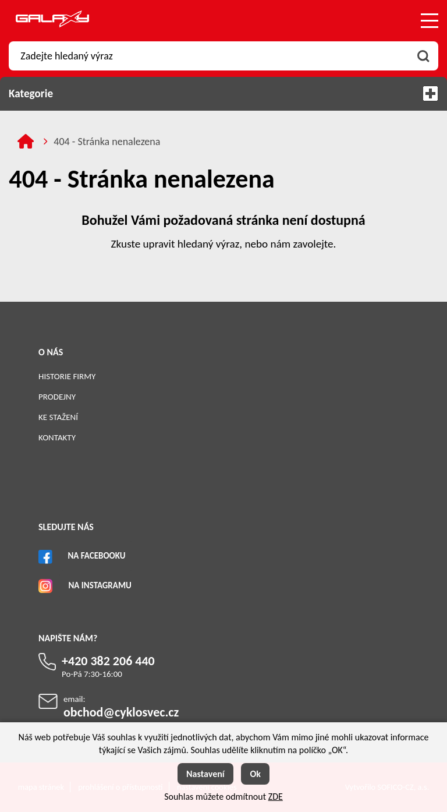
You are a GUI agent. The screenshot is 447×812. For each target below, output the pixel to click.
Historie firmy (66, 376)
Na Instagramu (99, 585)
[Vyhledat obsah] (423, 55)
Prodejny (57, 396)
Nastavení (205, 773)
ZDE (275, 796)
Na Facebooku (96, 555)
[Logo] (52, 21)
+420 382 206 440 (108, 661)
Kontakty (57, 437)
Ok (255, 773)
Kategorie (223, 93)
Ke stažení (58, 417)
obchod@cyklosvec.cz (121, 712)
